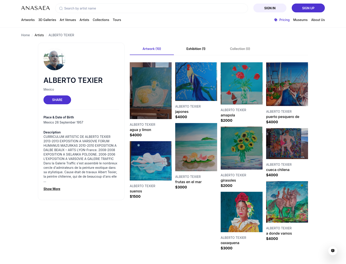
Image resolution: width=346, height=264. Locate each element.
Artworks (28, 20)
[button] (61, 8)
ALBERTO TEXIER (61, 35)
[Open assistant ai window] (332, 250)
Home (25, 35)
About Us (318, 20)
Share (57, 100)
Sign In (270, 8)
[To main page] (35, 8)
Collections (101, 20)
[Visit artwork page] (151, 90)
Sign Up (308, 8)
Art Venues (68, 20)
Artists (84, 20)
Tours (117, 20)
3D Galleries (47, 20)
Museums (300, 20)
